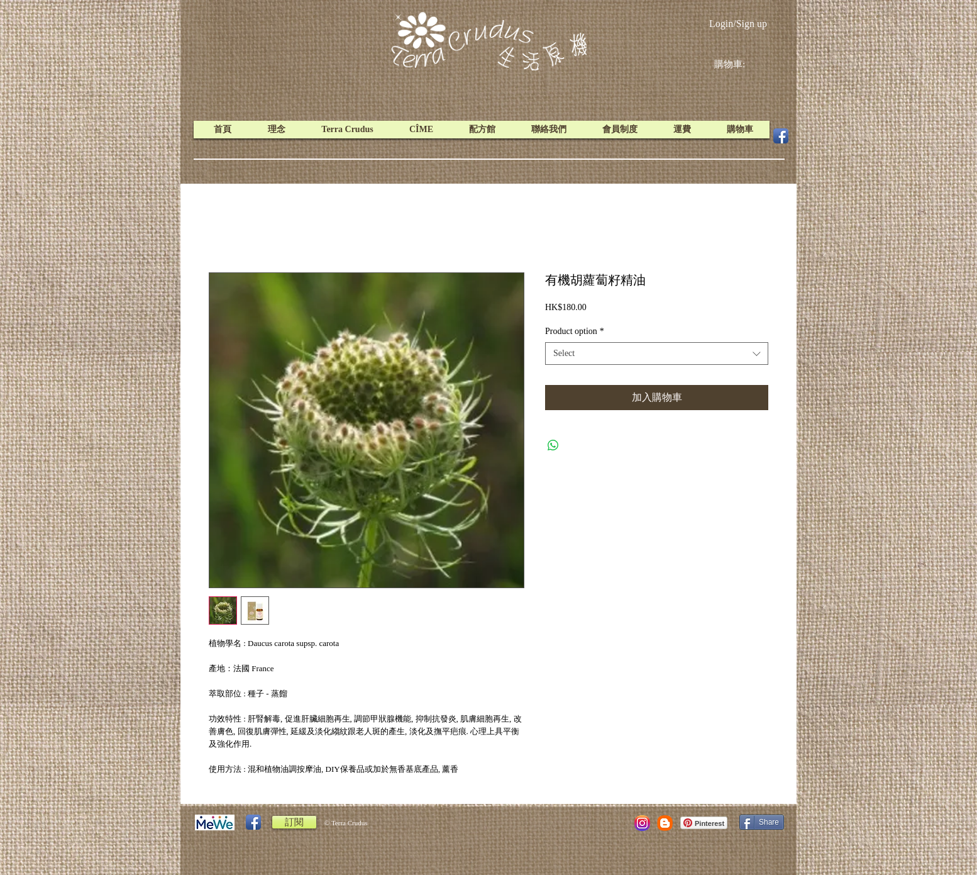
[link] (739, 64)
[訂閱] (294, 822)
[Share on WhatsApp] (553, 445)
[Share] (761, 822)
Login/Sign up (738, 23)
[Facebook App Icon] (780, 135)
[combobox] (656, 353)
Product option (574, 331)
